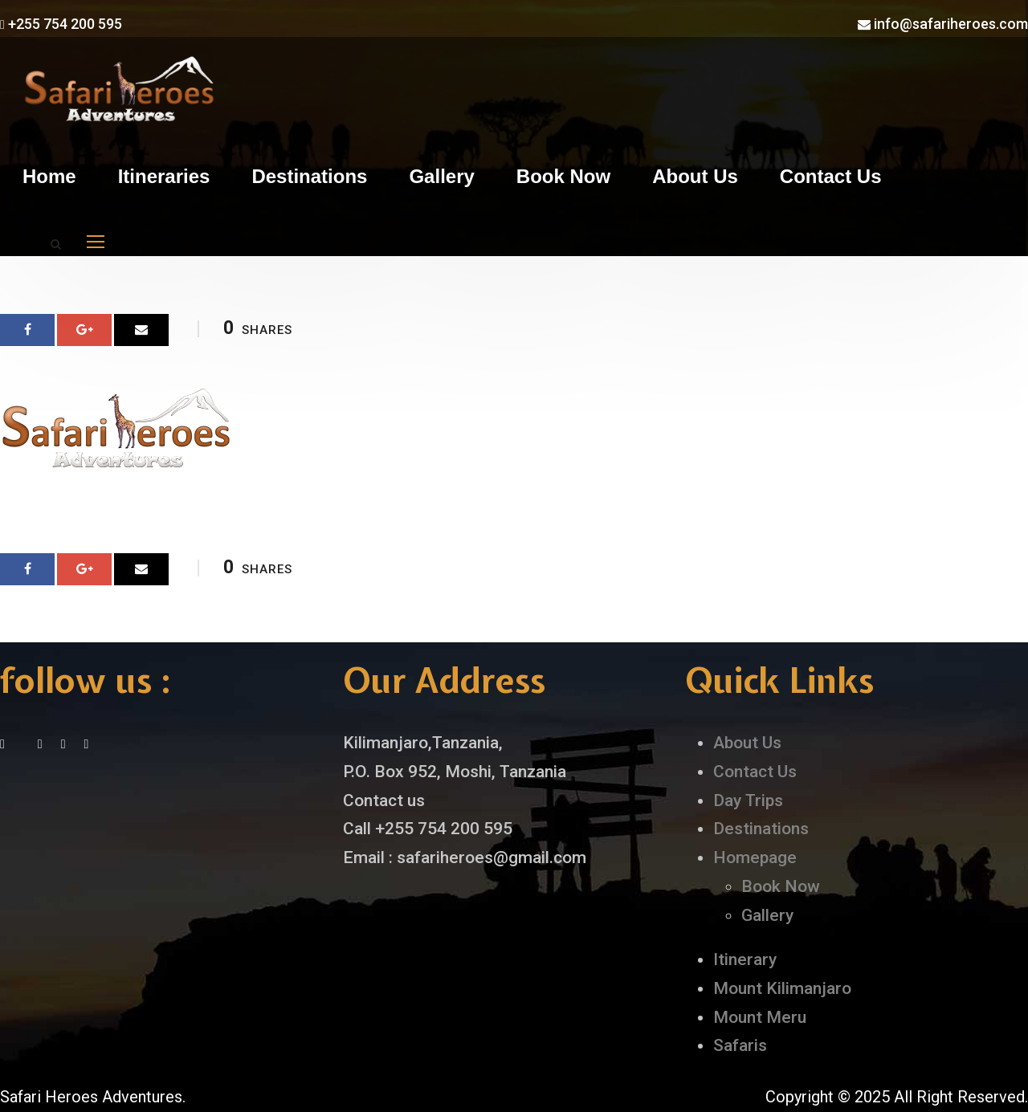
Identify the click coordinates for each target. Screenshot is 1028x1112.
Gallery (441, 176)
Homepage (755, 857)
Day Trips (748, 800)
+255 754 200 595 (61, 23)
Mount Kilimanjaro (782, 988)
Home (49, 176)
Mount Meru (759, 1017)
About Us (695, 176)
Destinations (309, 176)
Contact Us (831, 176)
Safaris (740, 1045)
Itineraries (164, 176)
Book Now (563, 176)
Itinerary (745, 959)
